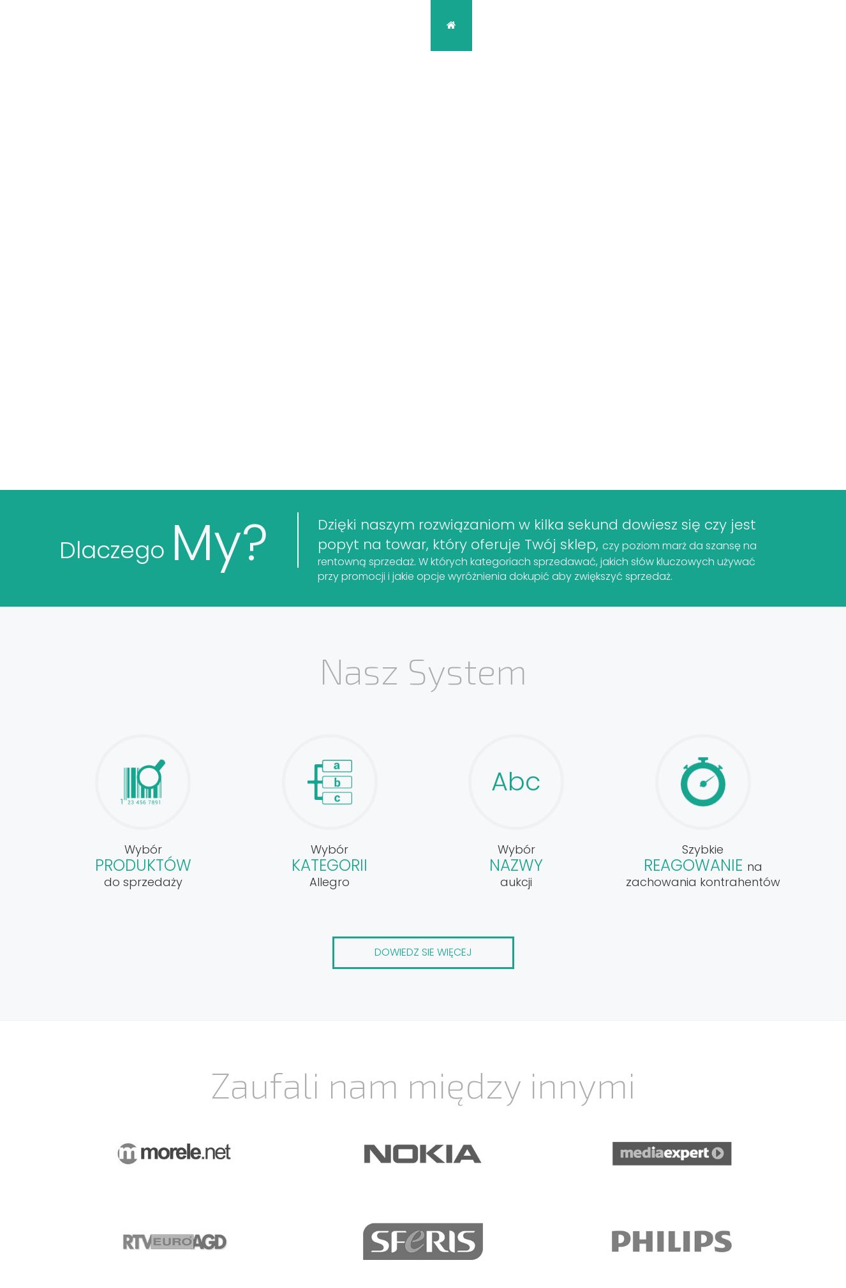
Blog (613, 25)
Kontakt (680, 25)
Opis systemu (528, 25)
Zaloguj (782, 25)
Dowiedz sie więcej (423, 952)
